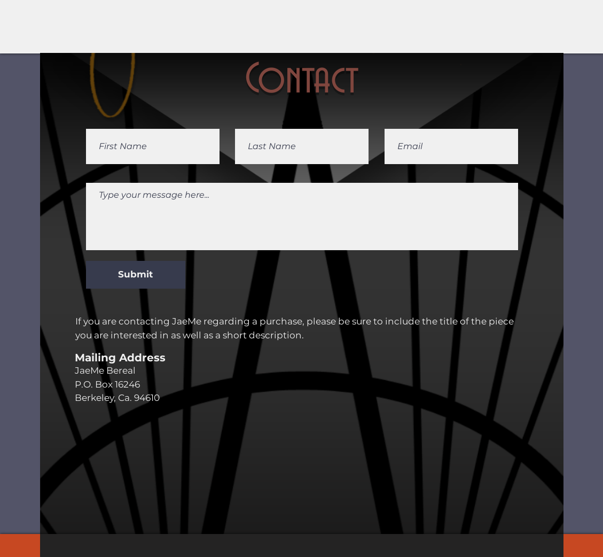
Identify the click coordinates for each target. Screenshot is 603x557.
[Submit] (135, 275)
